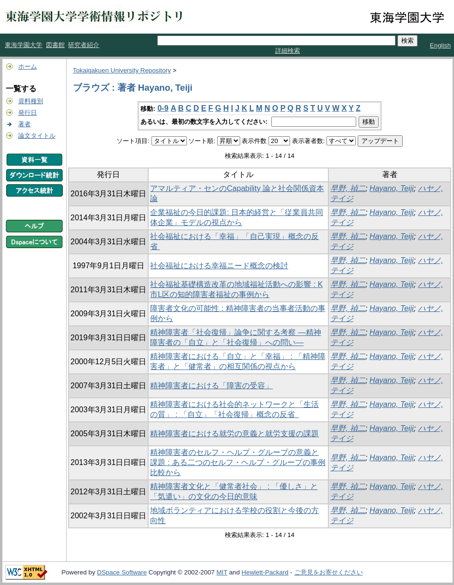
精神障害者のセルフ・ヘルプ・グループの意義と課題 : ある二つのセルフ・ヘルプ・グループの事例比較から (237, 462)
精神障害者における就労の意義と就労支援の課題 (234, 434)
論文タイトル (37, 135)
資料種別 (30, 101)
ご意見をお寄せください (328, 572)
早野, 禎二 (347, 188)
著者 (24, 124)
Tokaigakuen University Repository (122, 70)
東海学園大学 (23, 44)
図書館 (55, 44)
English (440, 45)
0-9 (162, 108)
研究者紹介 (83, 44)
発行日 (27, 112)
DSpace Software (122, 572)
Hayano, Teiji (392, 188)
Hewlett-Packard (265, 572)
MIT (221, 572)
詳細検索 (287, 50)
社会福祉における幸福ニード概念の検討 (219, 266)
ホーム (27, 66)
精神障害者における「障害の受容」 (211, 386)
